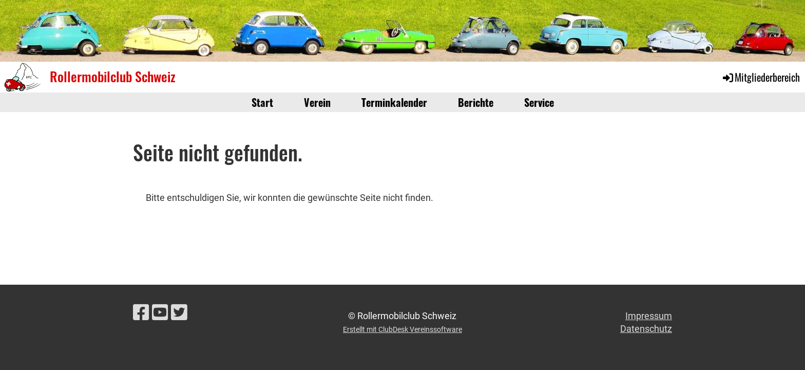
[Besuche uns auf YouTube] (160, 313)
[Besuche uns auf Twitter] (179, 313)
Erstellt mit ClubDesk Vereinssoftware (402, 329)
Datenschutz (646, 328)
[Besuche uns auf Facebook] (141, 313)
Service (539, 102)
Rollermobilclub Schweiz (113, 76)
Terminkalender (394, 102)
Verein (317, 102)
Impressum (648, 315)
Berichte (475, 102)
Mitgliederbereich (760, 77)
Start (262, 102)
